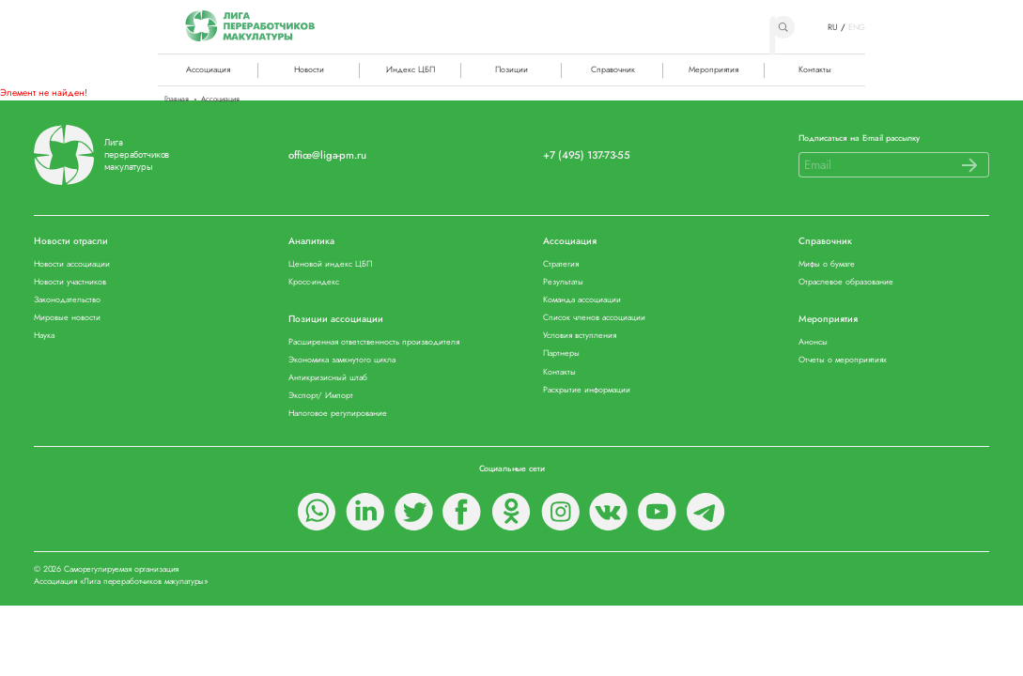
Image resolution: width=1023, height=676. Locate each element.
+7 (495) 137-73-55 (586, 155)
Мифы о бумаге (826, 264)
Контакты (814, 69)
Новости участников (70, 282)
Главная (176, 99)
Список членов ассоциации (594, 318)
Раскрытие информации (586, 390)
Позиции (511, 69)
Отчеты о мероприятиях (842, 360)
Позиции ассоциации (335, 320)
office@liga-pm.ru (326, 155)
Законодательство (67, 300)
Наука (44, 335)
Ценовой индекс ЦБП (330, 264)
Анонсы (813, 342)
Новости (309, 69)
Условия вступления (579, 335)
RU (833, 27)
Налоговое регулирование (337, 413)
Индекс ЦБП (410, 69)
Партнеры (561, 353)
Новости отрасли (71, 242)
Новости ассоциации (72, 264)
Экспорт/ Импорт (320, 396)
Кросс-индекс (313, 282)
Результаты (563, 282)
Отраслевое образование (845, 282)
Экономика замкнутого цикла (341, 360)
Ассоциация (570, 242)
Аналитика (311, 242)
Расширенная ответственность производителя (373, 342)
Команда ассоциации (582, 300)
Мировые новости (67, 318)
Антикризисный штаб (327, 378)
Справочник (613, 69)
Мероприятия (713, 69)
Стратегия (561, 264)
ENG (857, 27)
